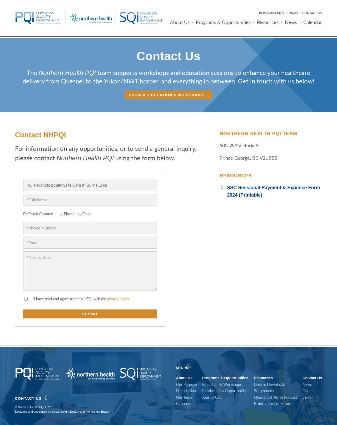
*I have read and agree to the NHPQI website (81, 299)
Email (86, 214)
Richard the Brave (97, 411)
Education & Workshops (222, 384)
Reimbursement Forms (278, 13)
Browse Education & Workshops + (168, 95)
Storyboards (264, 390)
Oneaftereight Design (65, 411)
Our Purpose (186, 384)
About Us (180, 22)
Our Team (184, 397)
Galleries (183, 403)
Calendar (312, 22)
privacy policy (119, 299)
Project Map (186, 390)
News (291, 22)
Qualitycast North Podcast (275, 397)
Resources (268, 22)
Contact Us (312, 13)
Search (308, 397)
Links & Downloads (269, 384)
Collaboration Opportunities (224, 390)
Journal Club (212, 397)
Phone (69, 214)
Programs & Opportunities (223, 22)
